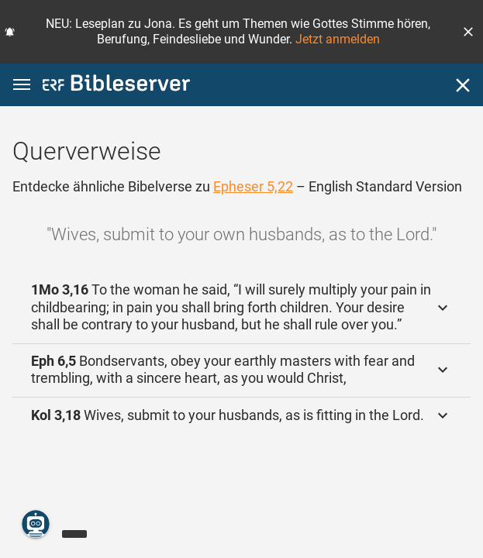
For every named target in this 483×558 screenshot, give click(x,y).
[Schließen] (462, 85)
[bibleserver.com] (116, 85)
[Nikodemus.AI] (36, 524)
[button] (468, 32)
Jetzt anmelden (337, 39)
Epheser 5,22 (253, 186)
